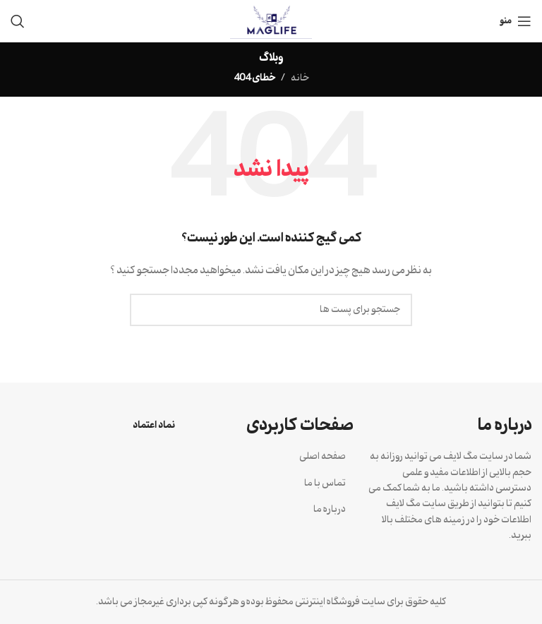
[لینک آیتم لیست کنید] (271, 456)
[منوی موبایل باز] (515, 21)
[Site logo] (271, 21)
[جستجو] (18, 21)
